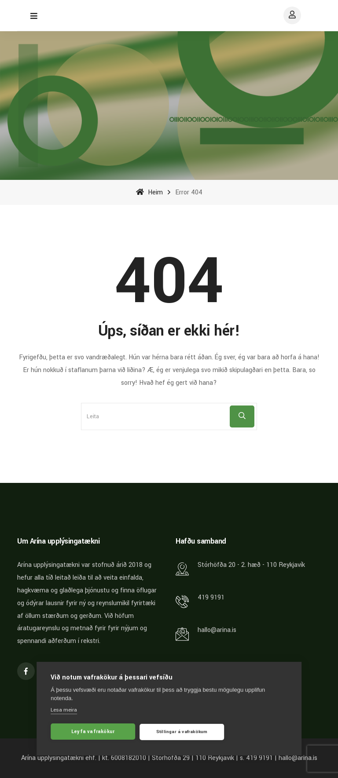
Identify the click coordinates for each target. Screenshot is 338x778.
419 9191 (211, 597)
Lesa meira (64, 712)
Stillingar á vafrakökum (182, 734)
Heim (149, 192)
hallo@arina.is (217, 630)
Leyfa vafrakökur (92, 733)
